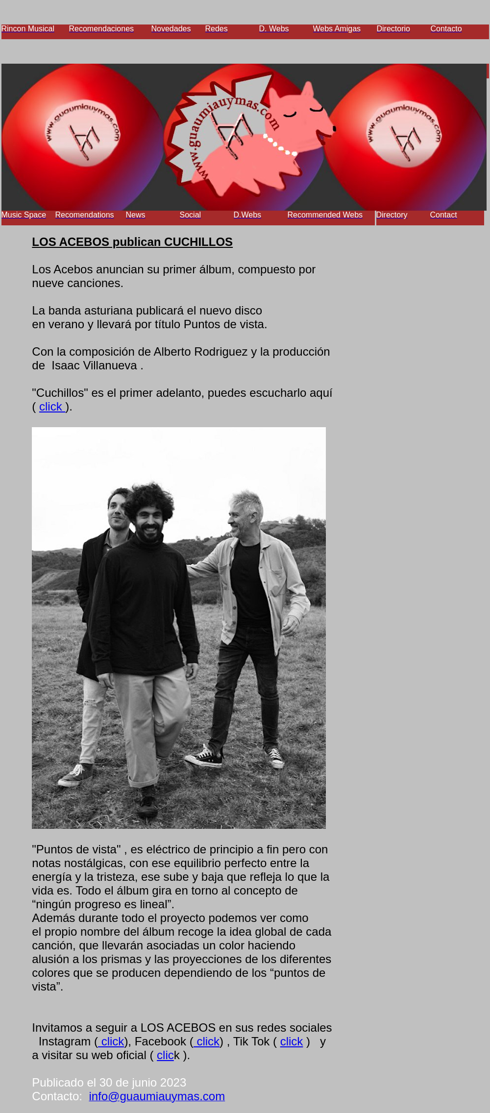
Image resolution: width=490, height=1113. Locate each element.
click (52, 406)
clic (165, 1055)
